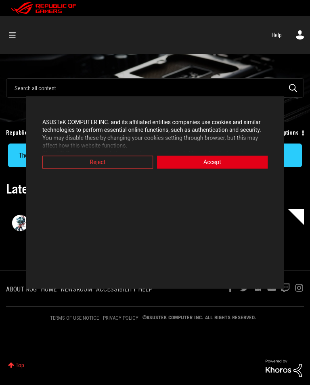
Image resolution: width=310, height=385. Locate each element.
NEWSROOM (76, 289)
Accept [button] (213, 162)
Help (277, 35)
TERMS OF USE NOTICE (74, 318)
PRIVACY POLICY (120, 318)
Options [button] (289, 132)
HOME (49, 289)
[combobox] (155, 88)
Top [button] (20, 365)
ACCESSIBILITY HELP (124, 289)
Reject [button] (97, 162)
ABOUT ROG (21, 289)
